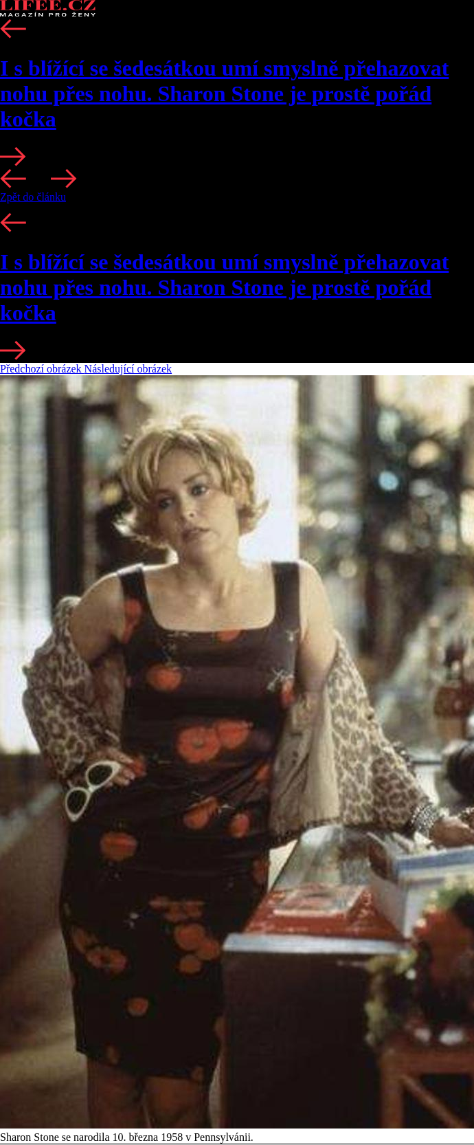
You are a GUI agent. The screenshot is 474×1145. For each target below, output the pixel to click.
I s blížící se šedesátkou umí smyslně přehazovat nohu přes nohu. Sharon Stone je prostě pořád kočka (224, 93)
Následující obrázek (128, 369)
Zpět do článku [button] (33, 197)
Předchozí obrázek (42, 369)
